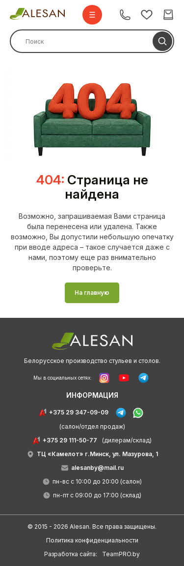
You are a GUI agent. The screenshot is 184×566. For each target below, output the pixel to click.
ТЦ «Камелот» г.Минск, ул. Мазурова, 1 (97, 454)
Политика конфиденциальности (92, 540)
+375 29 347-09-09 (78, 412)
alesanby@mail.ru (97, 467)
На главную (92, 292)
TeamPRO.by (121, 554)
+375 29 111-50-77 (70, 440)
